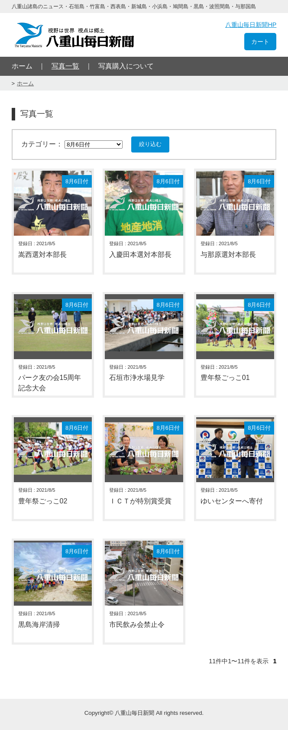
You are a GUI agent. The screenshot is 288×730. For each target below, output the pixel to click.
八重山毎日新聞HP (250, 24)
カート (260, 41)
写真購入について (126, 66)
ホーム (22, 66)
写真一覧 (65, 66)
